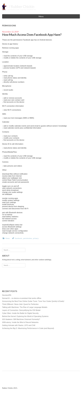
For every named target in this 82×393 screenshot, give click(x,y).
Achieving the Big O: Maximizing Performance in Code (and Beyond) (28, 328)
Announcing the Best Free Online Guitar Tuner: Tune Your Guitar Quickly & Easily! (33, 301)
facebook (18, 238)
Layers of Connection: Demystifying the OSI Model (21, 310)
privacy (36, 238)
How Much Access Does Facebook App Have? (31, 34)
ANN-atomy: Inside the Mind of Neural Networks (20, 322)
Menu (41, 16)
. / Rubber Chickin (20, 6)
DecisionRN (6, 295)
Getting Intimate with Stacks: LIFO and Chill (18, 325)
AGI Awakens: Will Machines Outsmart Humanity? (21, 319)
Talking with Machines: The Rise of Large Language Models (24, 307)
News (7, 238)
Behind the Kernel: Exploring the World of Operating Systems (25, 316)
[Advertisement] (10, 278)
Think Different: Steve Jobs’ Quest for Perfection (20, 304)
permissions (27, 238)
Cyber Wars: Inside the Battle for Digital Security (20, 313)
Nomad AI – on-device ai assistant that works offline (21, 298)
